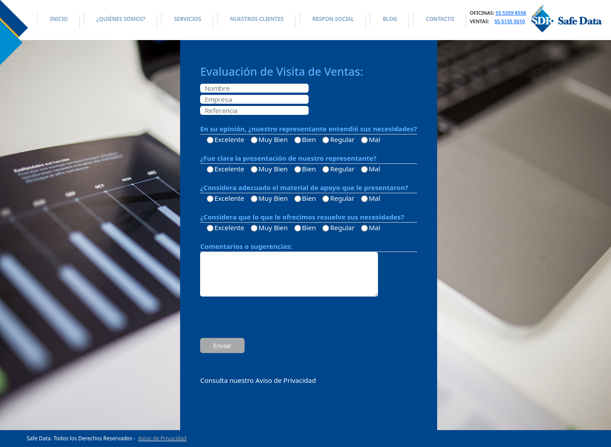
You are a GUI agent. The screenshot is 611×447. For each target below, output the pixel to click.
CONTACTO (440, 19)
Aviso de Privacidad (162, 438)
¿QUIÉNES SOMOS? (120, 19)
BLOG (390, 19)
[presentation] (267, 318)
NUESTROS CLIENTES (256, 19)
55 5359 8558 (510, 12)
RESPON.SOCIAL (333, 19)
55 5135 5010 (509, 21)
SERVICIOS (187, 19)
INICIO (59, 19)
